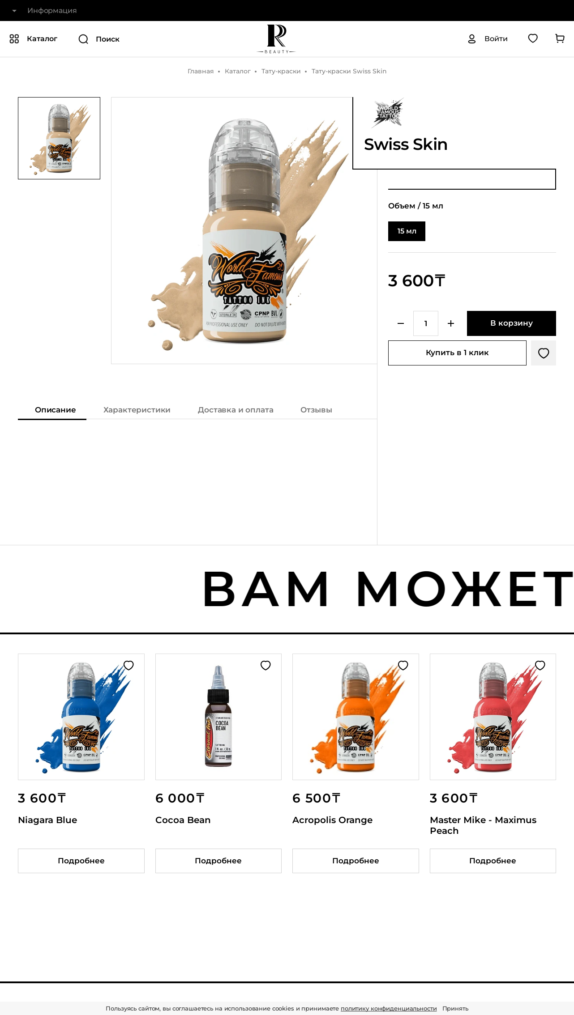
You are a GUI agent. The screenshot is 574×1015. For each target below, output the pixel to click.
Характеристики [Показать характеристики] (137, 409)
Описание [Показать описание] (55, 409)
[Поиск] (140, 39)
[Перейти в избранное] (532, 39)
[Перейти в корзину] (559, 39)
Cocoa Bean (183, 820)
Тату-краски (281, 71)
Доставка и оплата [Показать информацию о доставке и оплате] (235, 409)
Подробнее (81, 860)
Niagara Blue (47, 820)
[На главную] (276, 39)
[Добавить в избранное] (543, 352)
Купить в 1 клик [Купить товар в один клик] (457, 352)
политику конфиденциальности (389, 1008)
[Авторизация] (487, 39)
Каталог (238, 71)
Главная (201, 71)
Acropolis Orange (332, 820)
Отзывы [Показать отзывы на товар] (316, 409)
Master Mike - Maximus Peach (483, 825)
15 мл (407, 231)
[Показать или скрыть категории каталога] (33, 39)
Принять (455, 1008)
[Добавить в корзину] (511, 323)
